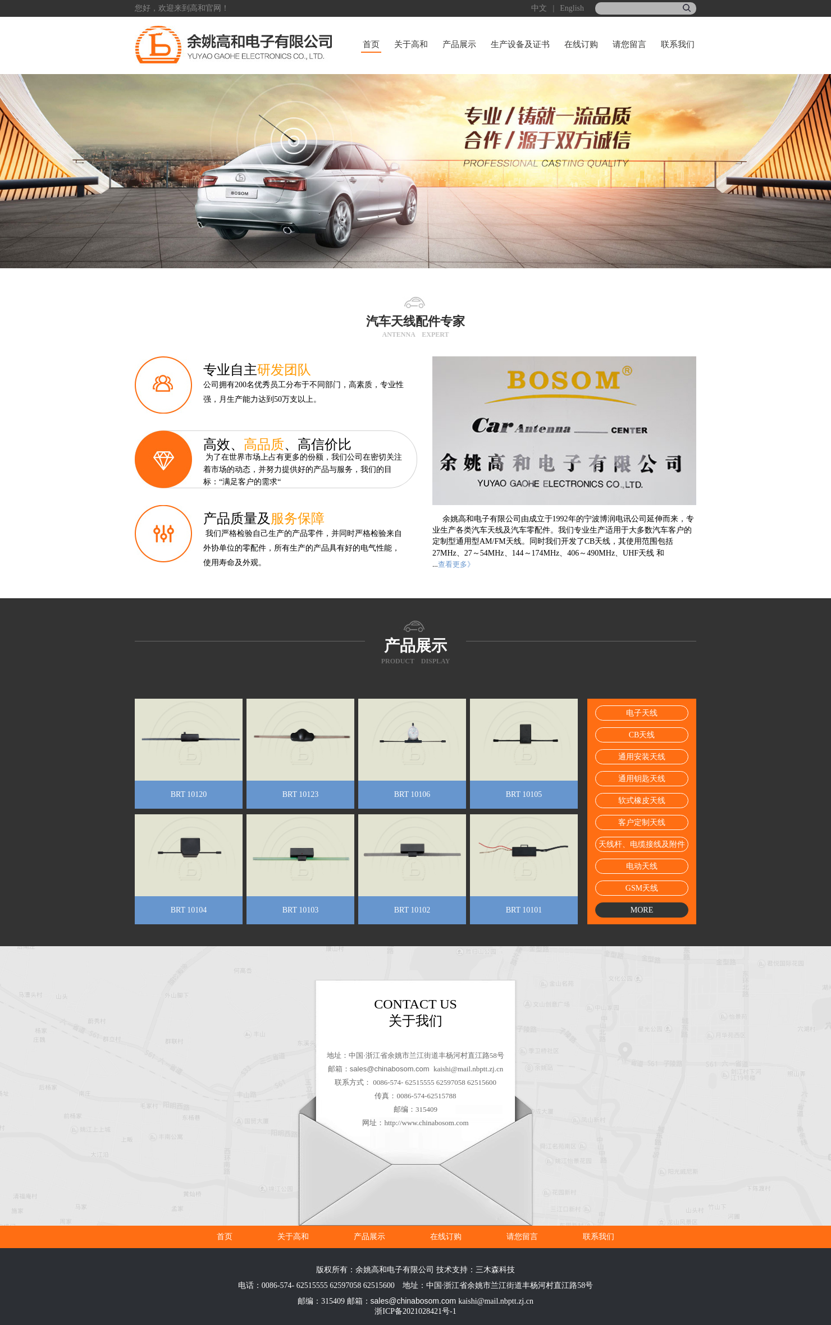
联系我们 (678, 44)
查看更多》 (456, 564)
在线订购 (581, 44)
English (572, 8)
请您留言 (629, 44)
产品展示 (459, 44)
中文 (539, 8)
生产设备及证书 (520, 44)
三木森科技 (495, 1270)
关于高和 (411, 44)
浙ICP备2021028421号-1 (415, 1311)
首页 (371, 44)
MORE (642, 910)
